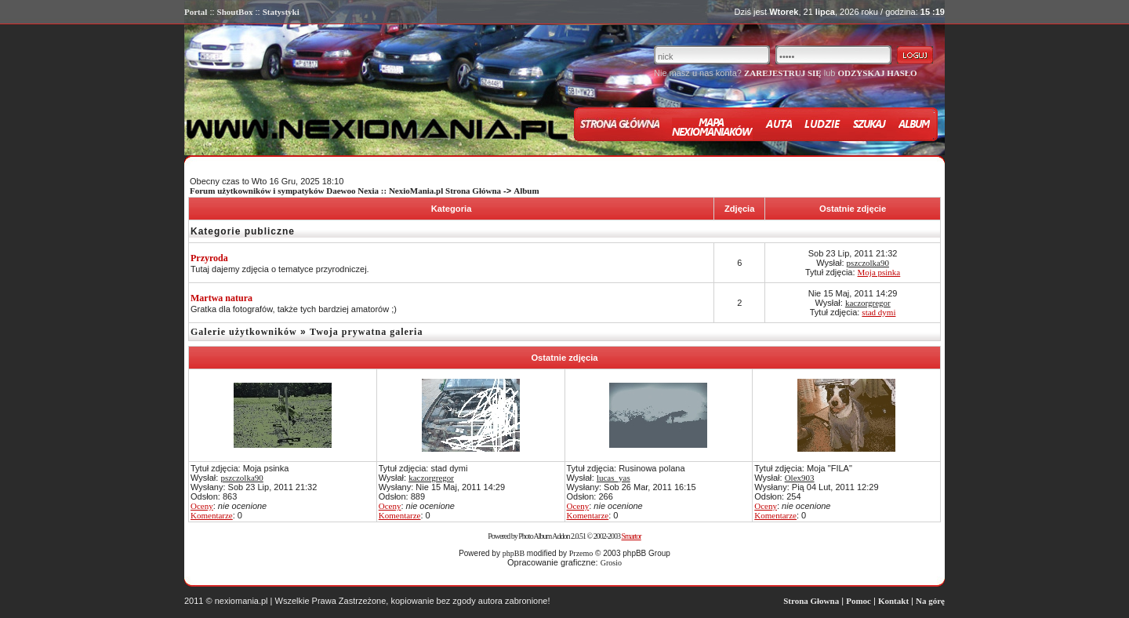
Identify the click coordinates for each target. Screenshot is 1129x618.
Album (526, 190)
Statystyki (281, 11)
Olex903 (800, 477)
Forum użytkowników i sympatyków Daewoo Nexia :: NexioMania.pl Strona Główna (345, 190)
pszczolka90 (868, 262)
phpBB (514, 553)
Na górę (930, 600)
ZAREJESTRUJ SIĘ (783, 73)
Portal (195, 11)
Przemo (581, 553)
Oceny (202, 506)
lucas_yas (613, 477)
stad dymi (878, 312)
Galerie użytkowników (244, 331)
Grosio (611, 562)
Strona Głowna (811, 600)
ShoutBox (235, 11)
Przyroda (209, 258)
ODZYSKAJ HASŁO (877, 73)
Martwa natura (221, 298)
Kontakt (893, 600)
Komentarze (212, 515)
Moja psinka (879, 272)
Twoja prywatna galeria (366, 331)
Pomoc (858, 600)
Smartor (631, 536)
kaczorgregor (868, 302)
